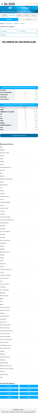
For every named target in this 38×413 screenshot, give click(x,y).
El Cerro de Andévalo (5, 231)
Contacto (3, 411)
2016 (19, 15)
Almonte (2, 155)
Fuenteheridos (3, 243)
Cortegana (2, 211)
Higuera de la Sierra (5, 252)
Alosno (1, 158)
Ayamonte (2, 170)
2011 (33, 15)
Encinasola (2, 237)
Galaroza (2, 246)
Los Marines (3, 287)
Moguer (2, 298)
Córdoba (9, 390)
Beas (1, 173)
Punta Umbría (3, 322)
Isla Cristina (3, 263)
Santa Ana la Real (4, 342)
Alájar (1, 147)
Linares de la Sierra (5, 284)
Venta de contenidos (10, 411)
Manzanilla (2, 292)
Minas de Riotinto (4, 295)
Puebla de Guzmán (4, 316)
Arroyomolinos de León (5, 167)
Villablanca (2, 360)
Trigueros (2, 351)
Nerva (1, 301)
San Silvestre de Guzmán (6, 339)
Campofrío (2, 193)
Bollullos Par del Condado (6, 179)
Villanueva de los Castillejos (6, 368)
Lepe (1, 281)
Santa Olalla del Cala (5, 348)
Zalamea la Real (4, 374)
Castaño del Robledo (5, 202)
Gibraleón (2, 249)
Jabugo (2, 266)
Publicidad (17, 411)
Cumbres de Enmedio (5, 217)
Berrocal (2, 176)
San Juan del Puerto (5, 333)
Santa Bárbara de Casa (5, 345)
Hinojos (2, 257)
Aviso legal (23, 411)
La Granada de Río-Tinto (6, 269)
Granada (29, 390)
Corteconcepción (4, 208)
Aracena (2, 161)
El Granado (2, 234)
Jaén (28, 393)
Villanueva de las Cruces (6, 365)
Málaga (9, 397)
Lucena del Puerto (4, 290)
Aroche (2, 164)
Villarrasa (2, 371)
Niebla (1, 304)
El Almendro (3, 225)
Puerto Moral (3, 319)
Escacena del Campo (5, 240)
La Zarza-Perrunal (4, 278)
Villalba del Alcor (4, 362)
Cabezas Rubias (4, 185)
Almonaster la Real (4, 152)
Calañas (2, 190)
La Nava (2, 272)
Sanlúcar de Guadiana (5, 336)
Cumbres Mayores (4, 222)
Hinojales (2, 255)
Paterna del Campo (4, 310)
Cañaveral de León (4, 196)
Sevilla (28, 397)
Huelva (1, 260)
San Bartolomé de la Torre (6, 330)
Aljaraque (2, 150)
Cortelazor (2, 214)
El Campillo (2, 228)
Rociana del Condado (5, 325)
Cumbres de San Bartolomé (6, 220)
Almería (9, 386)
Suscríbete (30, 3)
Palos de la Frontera (5, 307)
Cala (1, 187)
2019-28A (11, 15)
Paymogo (2, 313)
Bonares (2, 182)
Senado (29, 19)
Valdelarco (2, 354)
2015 (26, 15)
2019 (4, 15)
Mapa (29, 11)
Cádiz (28, 386)
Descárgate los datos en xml (19, 135)
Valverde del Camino (5, 357)
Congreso (9, 19)
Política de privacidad (30, 411)
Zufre (1, 377)
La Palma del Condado (5, 275)
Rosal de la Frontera (5, 327)
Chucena (2, 205)
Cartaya (2, 199)
